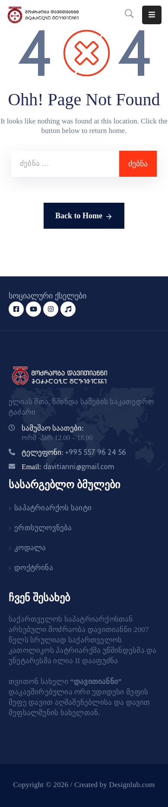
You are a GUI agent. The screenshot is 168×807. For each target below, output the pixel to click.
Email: (68, 467)
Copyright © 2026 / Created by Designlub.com (84, 785)
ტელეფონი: (74, 452)
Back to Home (84, 216)
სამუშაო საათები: (53, 428)
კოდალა (30, 548)
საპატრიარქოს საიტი (53, 508)
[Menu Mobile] (152, 15)
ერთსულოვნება (43, 528)
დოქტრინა (33, 568)
